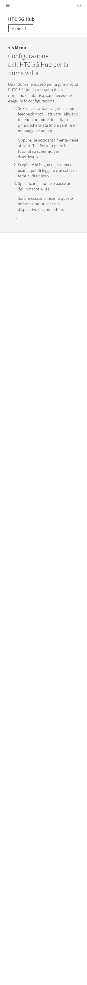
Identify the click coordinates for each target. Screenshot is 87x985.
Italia (46, 877)
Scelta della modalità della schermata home (48, 515)
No (33, 689)
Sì (15, 689)
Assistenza (31, 839)
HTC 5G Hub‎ (57, 839)
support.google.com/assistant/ (47, 396)
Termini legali (16, 959)
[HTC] (43, 5)
